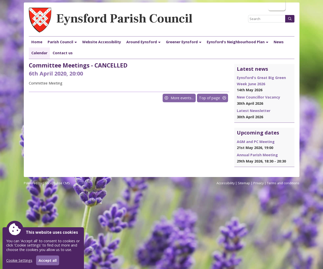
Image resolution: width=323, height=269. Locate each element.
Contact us (63, 52)
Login (276, 5)
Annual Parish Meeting (257, 154)
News (279, 42)
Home (36, 42)
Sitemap (244, 183)
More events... (182, 98)
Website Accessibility (101, 42)
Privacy (258, 183)
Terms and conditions (283, 183)
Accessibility (226, 183)
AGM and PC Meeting (256, 141)
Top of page (209, 98)
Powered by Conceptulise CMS (47, 183)
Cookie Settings (19, 260)
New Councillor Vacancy (258, 97)
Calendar (39, 52)
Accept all (48, 260)
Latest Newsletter (253, 110)
